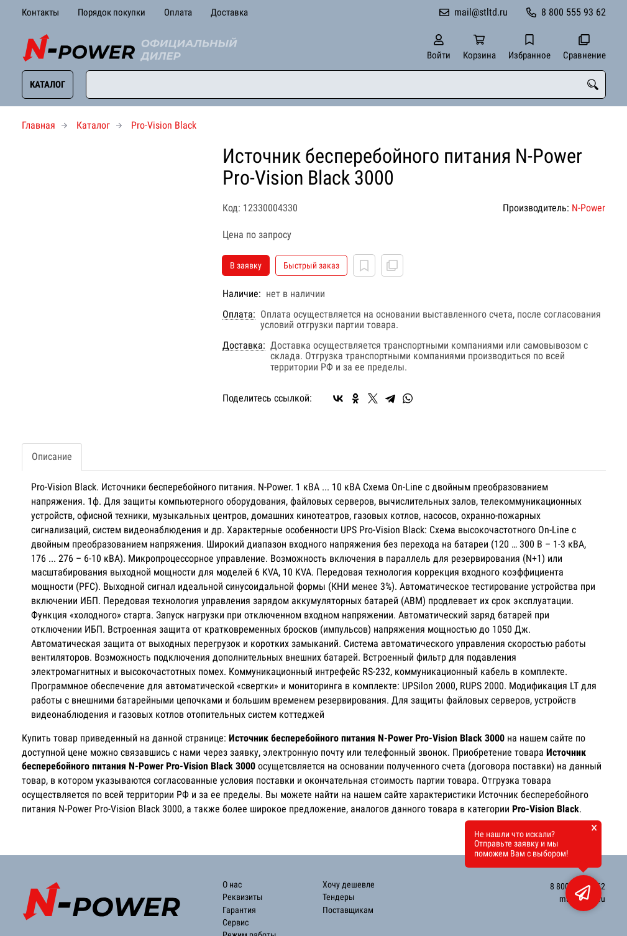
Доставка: (243, 345)
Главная (38, 125)
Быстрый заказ (311, 265)
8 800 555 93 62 (573, 12)
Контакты (40, 12)
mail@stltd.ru (481, 12)
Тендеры (339, 897)
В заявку (246, 265)
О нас (232, 884)
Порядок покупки (111, 12)
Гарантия (239, 910)
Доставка (229, 12)
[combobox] (346, 84)
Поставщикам (348, 910)
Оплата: (238, 314)
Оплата (178, 12)
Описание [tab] (52, 456)
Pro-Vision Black (163, 125)
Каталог (47, 84)
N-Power (588, 208)
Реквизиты (242, 897)
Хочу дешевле (349, 884)
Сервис (235, 922)
